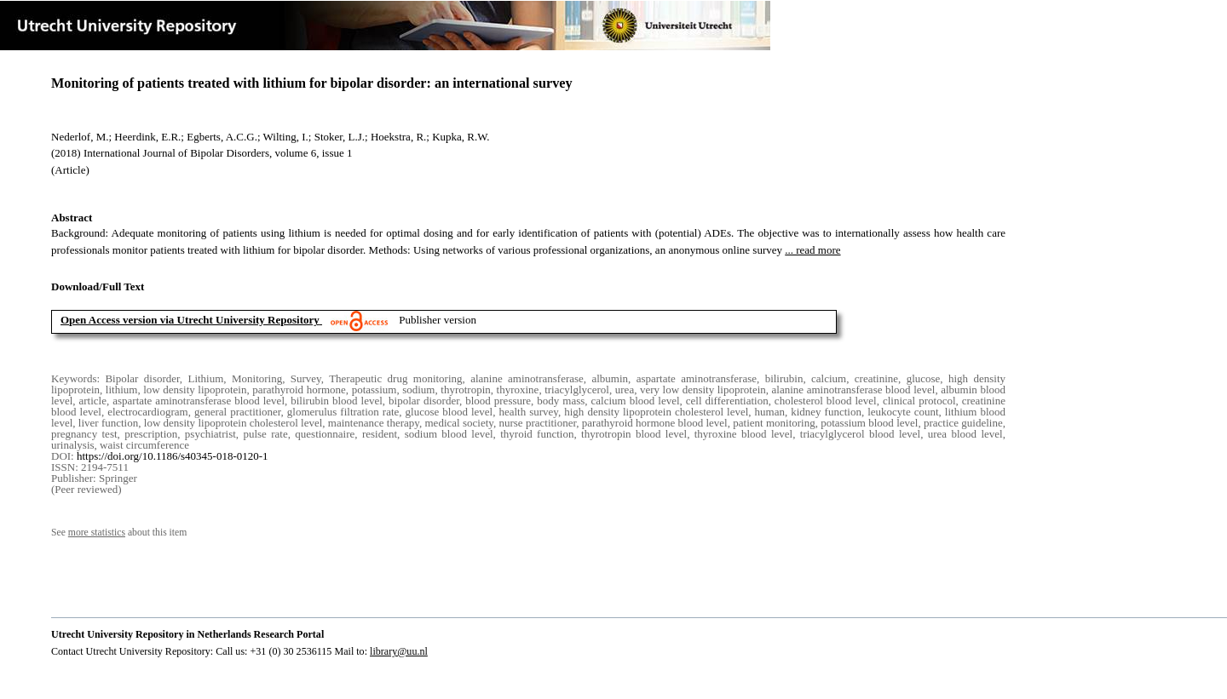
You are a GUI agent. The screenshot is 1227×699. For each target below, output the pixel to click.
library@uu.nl (399, 651)
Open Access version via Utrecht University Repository (190, 319)
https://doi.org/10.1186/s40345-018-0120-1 (172, 456)
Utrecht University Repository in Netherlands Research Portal (187, 634)
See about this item (119, 532)
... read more (812, 250)
